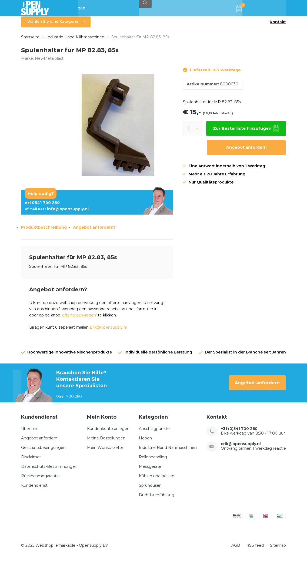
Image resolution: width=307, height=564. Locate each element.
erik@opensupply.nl (241, 447)
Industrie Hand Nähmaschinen (75, 41)
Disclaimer (31, 460)
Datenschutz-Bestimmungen (49, 470)
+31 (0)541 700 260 (239, 432)
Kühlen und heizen (156, 479)
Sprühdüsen (150, 489)
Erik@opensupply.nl (108, 331)
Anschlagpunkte (154, 432)
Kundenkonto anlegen (108, 432)
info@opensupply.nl (57, 213)
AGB (235, 549)
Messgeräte (150, 470)
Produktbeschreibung (44, 231)
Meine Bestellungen (106, 441)
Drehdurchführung (156, 498)
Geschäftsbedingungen (43, 451)
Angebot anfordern (246, 151)
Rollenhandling (153, 460)
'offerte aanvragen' (79, 319)
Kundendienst (34, 489)
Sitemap (278, 549)
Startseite (30, 41)
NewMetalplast (49, 62)
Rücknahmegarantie (40, 479)
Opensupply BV (93, 549)
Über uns (29, 432)
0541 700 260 (42, 206)
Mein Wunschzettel (105, 451)
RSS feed (255, 549)
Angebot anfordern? (94, 231)
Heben (145, 441)
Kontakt (278, 26)
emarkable (65, 549)
